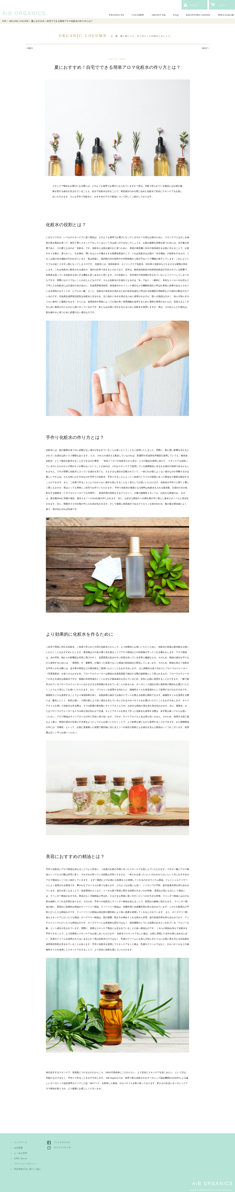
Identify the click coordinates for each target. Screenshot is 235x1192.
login (194, 5)
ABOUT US (158, 14)
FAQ (176, 14)
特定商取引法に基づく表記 (27, 1169)
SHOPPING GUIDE (198, 14)
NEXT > (205, 48)
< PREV (29, 48)
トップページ (20, 1142)
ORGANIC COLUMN (18, 21)
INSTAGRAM (226, 14)
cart (222, 5)
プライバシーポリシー (25, 1164)
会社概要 (18, 1148)
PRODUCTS (116, 14)
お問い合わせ (20, 1158)
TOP (4, 21)
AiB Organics (23, 9)
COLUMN (138, 14)
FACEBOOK (62, 1142)
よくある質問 (20, 1153)
